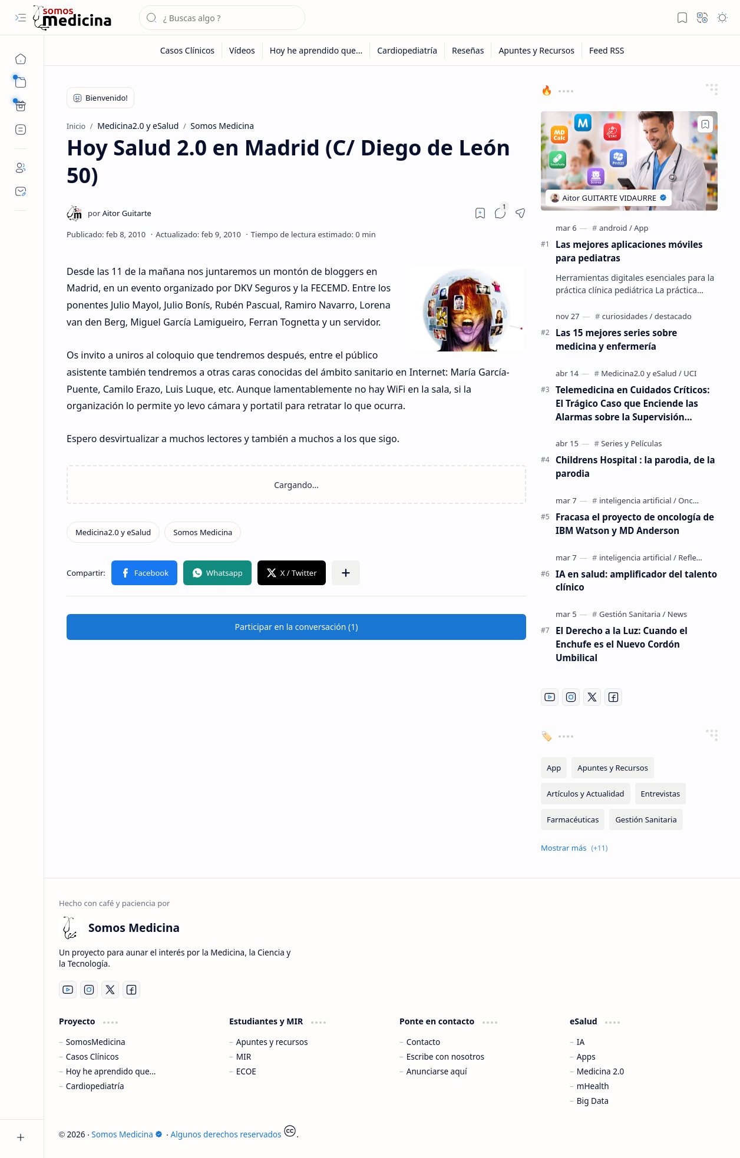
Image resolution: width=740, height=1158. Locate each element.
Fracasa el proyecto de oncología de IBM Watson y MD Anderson (635, 523)
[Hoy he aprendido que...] (316, 50)
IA (580, 1041)
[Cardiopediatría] (407, 50)
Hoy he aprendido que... (111, 1071)
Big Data (593, 1100)
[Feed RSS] (606, 50)
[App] (641, 228)
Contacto (423, 1041)
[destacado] (673, 316)
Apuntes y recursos (272, 1041)
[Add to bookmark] (705, 124)
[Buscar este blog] (222, 17)
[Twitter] (592, 697)
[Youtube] (550, 697)
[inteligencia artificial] (637, 500)
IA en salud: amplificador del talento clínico (636, 580)
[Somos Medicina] (71, 18)
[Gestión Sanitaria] (632, 614)
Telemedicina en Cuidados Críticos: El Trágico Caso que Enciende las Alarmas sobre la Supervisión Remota (633, 403)
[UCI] (689, 373)
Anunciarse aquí (437, 1071)
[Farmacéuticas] (572, 819)
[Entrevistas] (660, 793)
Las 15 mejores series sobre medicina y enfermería (616, 339)
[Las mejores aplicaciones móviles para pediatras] (629, 161)
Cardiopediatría (95, 1085)
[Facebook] (613, 697)
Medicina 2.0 (601, 1071)
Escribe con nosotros (445, 1056)
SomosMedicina (95, 1041)
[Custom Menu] (20, 106)
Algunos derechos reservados (226, 1134)
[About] (20, 168)
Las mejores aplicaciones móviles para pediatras (629, 251)
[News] (677, 614)
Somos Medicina (126, 1134)
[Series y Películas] (631, 443)
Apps (586, 1056)
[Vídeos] (242, 50)
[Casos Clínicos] (187, 50)
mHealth (593, 1085)
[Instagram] (571, 697)
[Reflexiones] (698, 557)
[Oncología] (696, 500)
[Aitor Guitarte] (119, 213)
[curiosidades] (627, 316)
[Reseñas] (468, 50)
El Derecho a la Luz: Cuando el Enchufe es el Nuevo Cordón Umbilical (622, 644)
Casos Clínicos (92, 1056)
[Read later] (480, 213)
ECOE (246, 1071)
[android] (615, 228)
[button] (20, 17)
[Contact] (20, 191)
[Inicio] (20, 59)
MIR (243, 1056)
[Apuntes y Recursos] (536, 50)
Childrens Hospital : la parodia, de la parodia (635, 466)
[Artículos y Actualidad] (585, 793)
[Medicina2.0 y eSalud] (113, 532)
